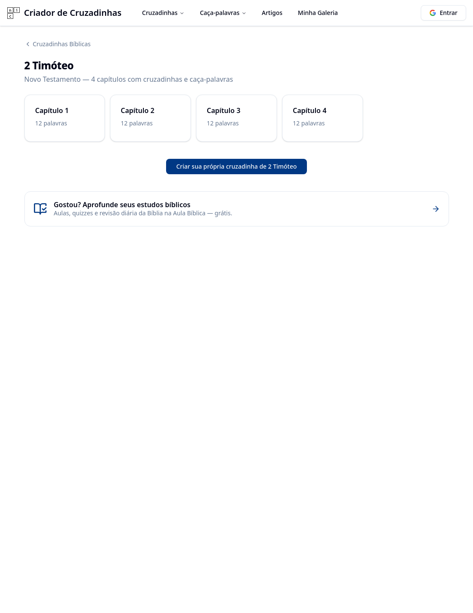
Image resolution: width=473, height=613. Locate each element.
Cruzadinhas (163, 13)
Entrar (443, 13)
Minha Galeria (318, 13)
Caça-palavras (223, 13)
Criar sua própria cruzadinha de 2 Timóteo (236, 166)
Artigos (272, 13)
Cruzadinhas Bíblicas (57, 44)
